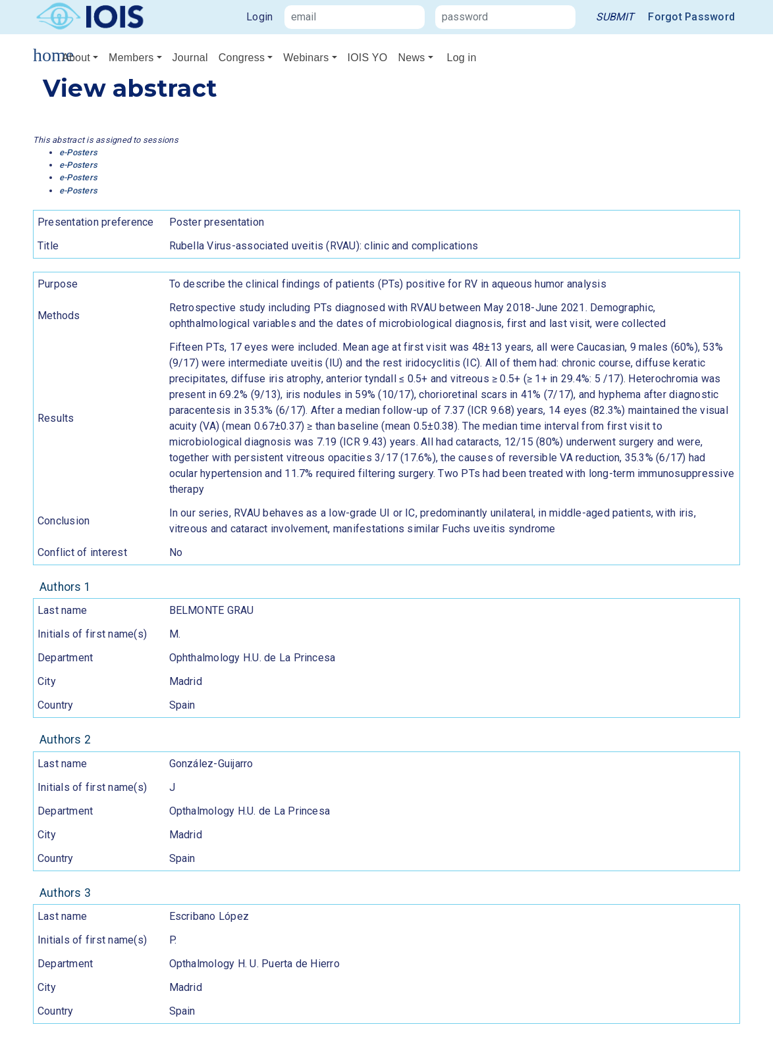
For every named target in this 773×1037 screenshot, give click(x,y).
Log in (462, 57)
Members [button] (131, 57)
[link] (615, 17)
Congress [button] (242, 57)
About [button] (76, 57)
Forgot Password (691, 17)
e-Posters (78, 152)
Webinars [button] (306, 57)
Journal (190, 57)
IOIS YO (368, 57)
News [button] (411, 57)
